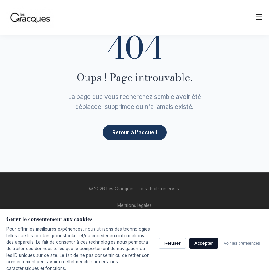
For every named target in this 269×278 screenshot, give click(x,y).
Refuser (172, 243)
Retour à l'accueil (134, 132)
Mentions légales (134, 205)
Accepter (203, 243)
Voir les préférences (242, 243)
